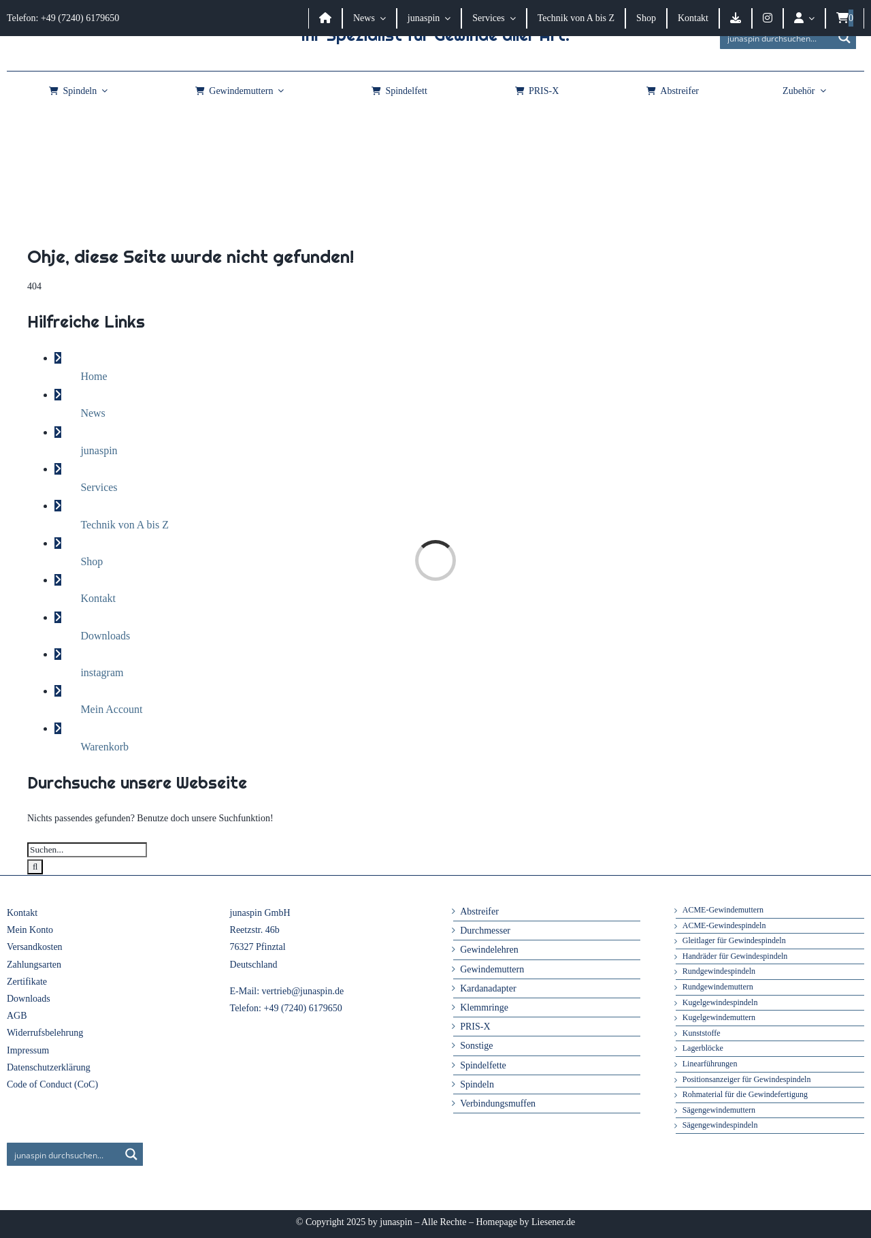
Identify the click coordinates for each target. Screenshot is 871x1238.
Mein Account (111, 709)
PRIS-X (475, 1026)
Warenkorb (104, 746)
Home (93, 376)
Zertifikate (27, 982)
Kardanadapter (488, 988)
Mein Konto (30, 930)
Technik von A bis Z (124, 524)
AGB (17, 1016)
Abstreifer (479, 911)
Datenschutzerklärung (49, 1067)
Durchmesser (485, 930)
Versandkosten (35, 947)
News (92, 413)
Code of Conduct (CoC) (52, 1084)
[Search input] (777, 37)
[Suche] (35, 866)
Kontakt (98, 598)
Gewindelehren (489, 950)
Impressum (28, 1050)
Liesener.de (553, 1222)
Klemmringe (484, 1007)
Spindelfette (483, 1065)
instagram (101, 672)
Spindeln (477, 1084)
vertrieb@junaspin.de (303, 991)
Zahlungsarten (34, 964)
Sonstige (476, 1046)
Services (98, 487)
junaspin (98, 450)
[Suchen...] (87, 849)
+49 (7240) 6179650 (303, 1008)
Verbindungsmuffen (498, 1103)
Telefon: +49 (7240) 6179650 (63, 18)
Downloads (105, 635)
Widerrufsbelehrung (45, 1033)
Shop (91, 561)
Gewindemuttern (492, 969)
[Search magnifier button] (844, 37)
